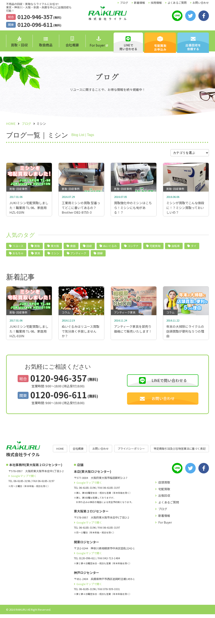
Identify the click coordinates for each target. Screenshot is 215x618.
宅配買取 (164, 493)
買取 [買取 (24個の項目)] (37, 248)
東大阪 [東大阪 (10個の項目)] (55, 248)
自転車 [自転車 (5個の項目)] (176, 248)
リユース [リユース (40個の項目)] (18, 248)
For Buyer (165, 526)
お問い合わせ (201, 3)
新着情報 (139, 3)
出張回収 (164, 499)
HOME (60, 452)
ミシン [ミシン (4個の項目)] (55, 255)
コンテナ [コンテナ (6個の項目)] (133, 248)
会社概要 (72, 41)
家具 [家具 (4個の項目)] (37, 255)
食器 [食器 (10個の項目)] (73, 248)
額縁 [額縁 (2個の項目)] (100, 255)
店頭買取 (164, 486)
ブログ (124, 3)
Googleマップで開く (24, 480)
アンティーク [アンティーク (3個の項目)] (78, 255)
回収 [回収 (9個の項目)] (89, 248)
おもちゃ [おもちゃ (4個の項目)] (18, 255)
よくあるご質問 (177, 3)
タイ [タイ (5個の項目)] (193, 248)
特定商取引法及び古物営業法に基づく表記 (180, 452)
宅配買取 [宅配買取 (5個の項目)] (155, 248)
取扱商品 (45, 42)
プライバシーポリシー (131, 452)
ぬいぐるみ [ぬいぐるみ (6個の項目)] (110, 248)
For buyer (97, 42)
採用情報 (156, 3)
